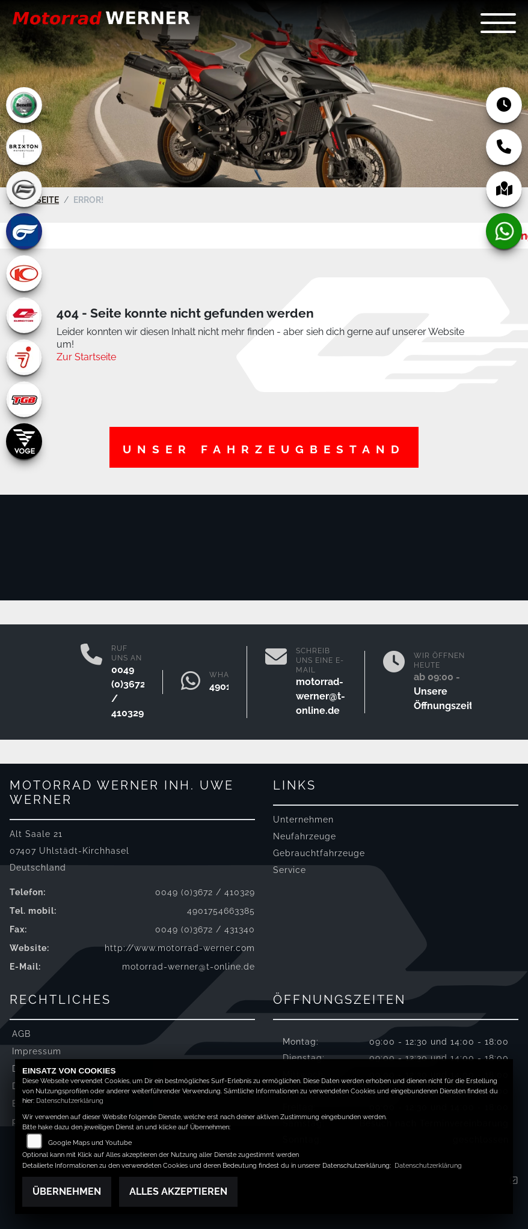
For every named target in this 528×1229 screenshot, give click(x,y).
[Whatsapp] (190, 682)
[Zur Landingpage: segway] (24, 357)
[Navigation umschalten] (498, 23)
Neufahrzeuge (304, 836)
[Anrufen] (91, 682)
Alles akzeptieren (178, 1191)
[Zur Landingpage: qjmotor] (24, 315)
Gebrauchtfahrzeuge (319, 853)
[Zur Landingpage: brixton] (24, 147)
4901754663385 (221, 910)
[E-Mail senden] (276, 682)
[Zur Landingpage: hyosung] (24, 231)
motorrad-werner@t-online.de (320, 696)
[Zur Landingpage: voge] (24, 441)
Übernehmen (66, 1191)
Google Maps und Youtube (90, 1143)
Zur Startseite (86, 356)
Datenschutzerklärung (69, 1101)
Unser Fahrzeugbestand (264, 449)
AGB (21, 1033)
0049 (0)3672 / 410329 (205, 892)
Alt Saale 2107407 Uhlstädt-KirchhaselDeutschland (69, 850)
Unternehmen (303, 819)
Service (289, 870)
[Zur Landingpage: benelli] (24, 105)
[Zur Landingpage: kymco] (24, 273)
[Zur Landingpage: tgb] (24, 399)
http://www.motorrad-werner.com (180, 948)
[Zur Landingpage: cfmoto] (24, 189)
